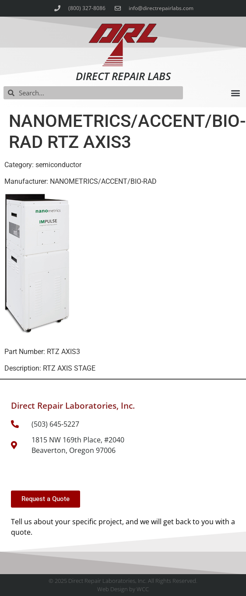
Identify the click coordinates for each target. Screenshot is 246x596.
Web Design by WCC (123, 589)
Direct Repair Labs (123, 76)
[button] (235, 93)
